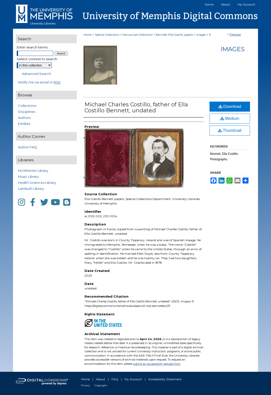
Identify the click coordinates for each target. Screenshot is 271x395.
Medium (229, 118)
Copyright (100, 385)
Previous (235, 34)
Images (201, 34)
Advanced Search (36, 74)
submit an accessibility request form (156, 364)
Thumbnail (230, 130)
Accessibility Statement (165, 379)
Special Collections (107, 34)
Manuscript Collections (137, 34)
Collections (27, 106)
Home (88, 34)
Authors (24, 118)
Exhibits (24, 124)
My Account (133, 379)
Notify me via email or (39, 82)
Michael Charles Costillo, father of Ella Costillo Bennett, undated (136, 107)
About (100, 379)
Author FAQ (27, 147)
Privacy (85, 385)
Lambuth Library (31, 189)
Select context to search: (37, 59)
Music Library (28, 177)
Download (229, 106)
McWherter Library (33, 171)
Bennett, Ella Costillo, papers (174, 34)
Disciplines (26, 112)
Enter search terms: (32, 47)
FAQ (115, 379)
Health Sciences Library (37, 183)
